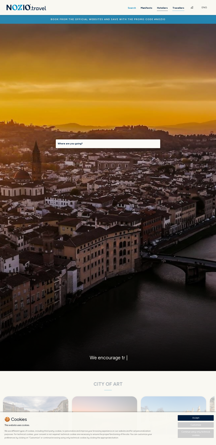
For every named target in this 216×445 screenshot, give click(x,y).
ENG (204, 7)
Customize (195, 424)
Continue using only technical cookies (195, 433)
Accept (195, 417)
